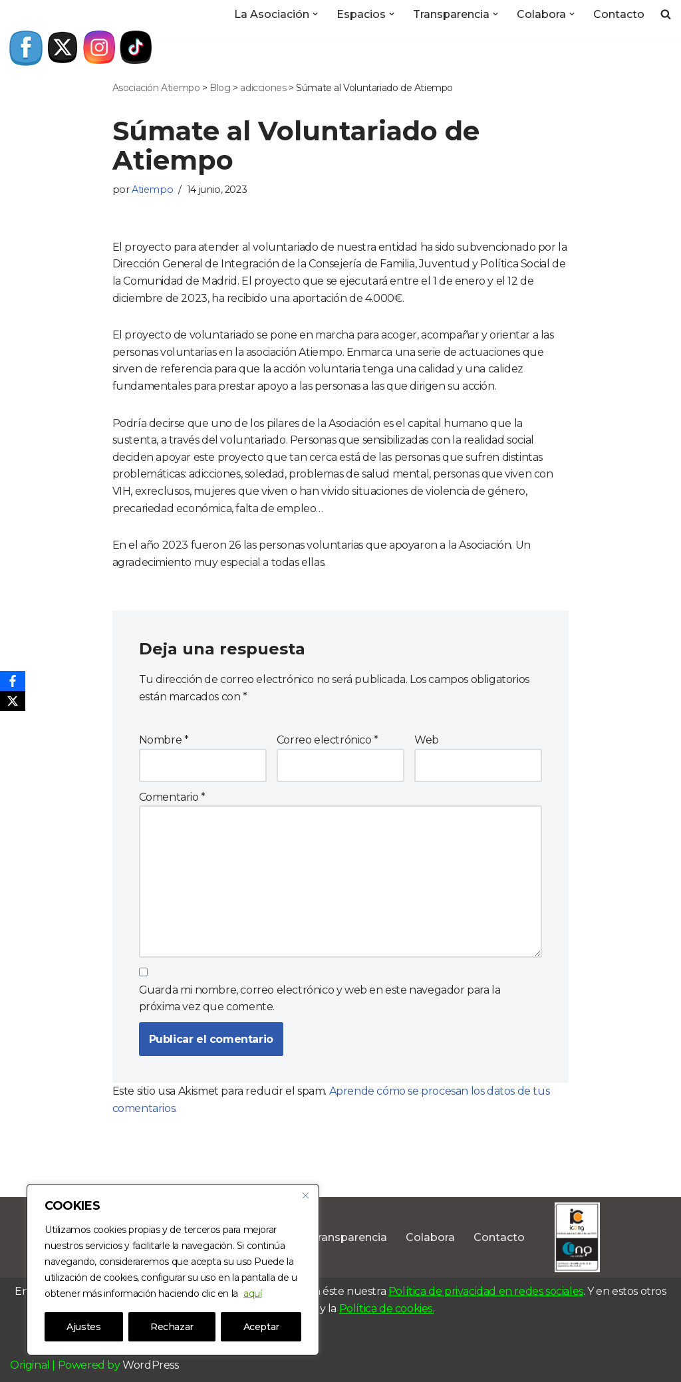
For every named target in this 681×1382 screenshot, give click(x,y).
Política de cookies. (386, 1308)
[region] (173, 1269)
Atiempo (152, 190)
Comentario (172, 797)
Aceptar (261, 1327)
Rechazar (172, 1327)
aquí (252, 1294)
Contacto (618, 14)
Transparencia (349, 1237)
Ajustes (83, 1327)
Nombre (164, 740)
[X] (12, 701)
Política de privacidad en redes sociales (485, 1291)
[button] (315, 14)
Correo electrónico (327, 740)
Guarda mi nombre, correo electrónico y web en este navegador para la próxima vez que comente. (320, 999)
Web (426, 740)
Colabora (430, 1237)
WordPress (150, 1365)
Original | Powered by (66, 1365)
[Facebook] (12, 681)
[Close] (305, 1195)
